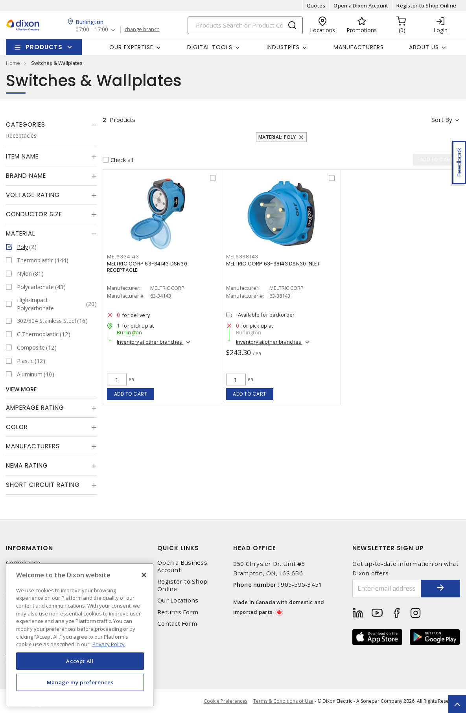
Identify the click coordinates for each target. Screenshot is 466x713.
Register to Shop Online (426, 5)
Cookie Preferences (225, 701)
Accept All (80, 661)
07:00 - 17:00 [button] (92, 29)
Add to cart (130, 394)
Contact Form (177, 623)
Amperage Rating (35, 407)
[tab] (51, 124)
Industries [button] (283, 47)
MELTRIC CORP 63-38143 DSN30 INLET (273, 263)
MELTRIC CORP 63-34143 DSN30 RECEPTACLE (147, 266)
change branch (142, 29)
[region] (80, 635)
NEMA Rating (27, 465)
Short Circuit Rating (43, 485)
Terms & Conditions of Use (283, 701)
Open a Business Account (182, 566)
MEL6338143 (242, 256)
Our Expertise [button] (131, 47)
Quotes (316, 5)
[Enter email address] (386, 588)
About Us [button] (424, 47)
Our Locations (177, 600)
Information (29, 548)
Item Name (22, 156)
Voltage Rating (33, 195)
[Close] (144, 575)
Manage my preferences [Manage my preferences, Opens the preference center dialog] (80, 682)
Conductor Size (34, 214)
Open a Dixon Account (360, 5)
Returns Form (177, 612)
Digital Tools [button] (209, 47)
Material (20, 233)
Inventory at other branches (150, 341)
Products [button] (44, 47)
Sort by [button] (441, 119)
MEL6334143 (123, 256)
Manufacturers (358, 47)
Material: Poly (277, 137)
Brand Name (26, 175)
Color (17, 427)
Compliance (23, 562)
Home (13, 62)
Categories (25, 124)
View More (21, 389)
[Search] (245, 25)
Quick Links (178, 548)
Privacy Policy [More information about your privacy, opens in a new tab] (108, 644)
